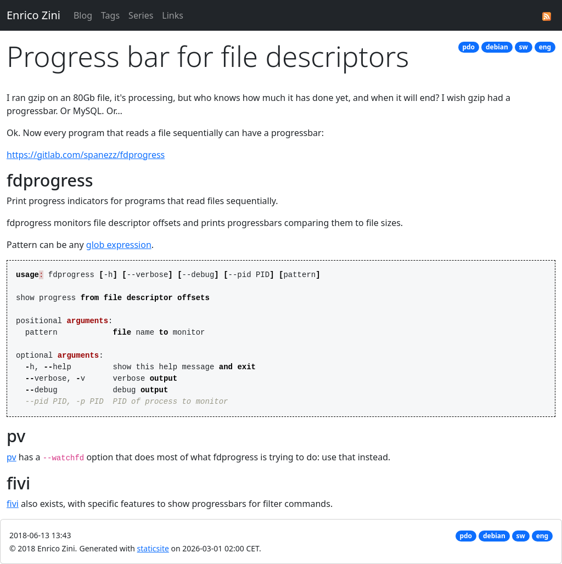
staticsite (153, 548)
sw (523, 47)
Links (172, 15)
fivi (13, 504)
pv (11, 457)
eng (545, 47)
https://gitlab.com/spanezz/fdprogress (86, 155)
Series (140, 15)
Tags (110, 15)
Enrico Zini (33, 15)
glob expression (118, 245)
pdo (468, 47)
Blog (83, 15)
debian (497, 47)
